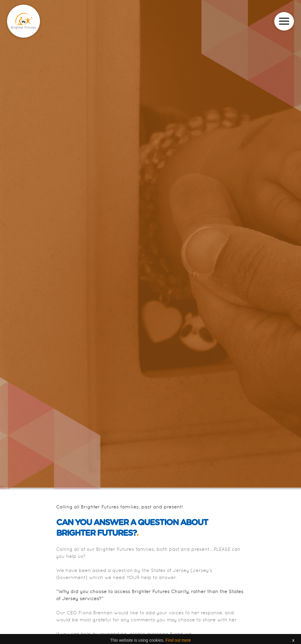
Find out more (178, 640)
